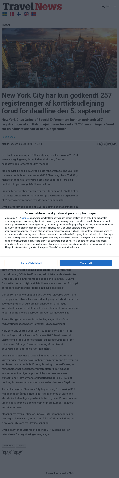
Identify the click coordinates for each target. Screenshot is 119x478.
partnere (26, 218)
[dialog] (59, 239)
